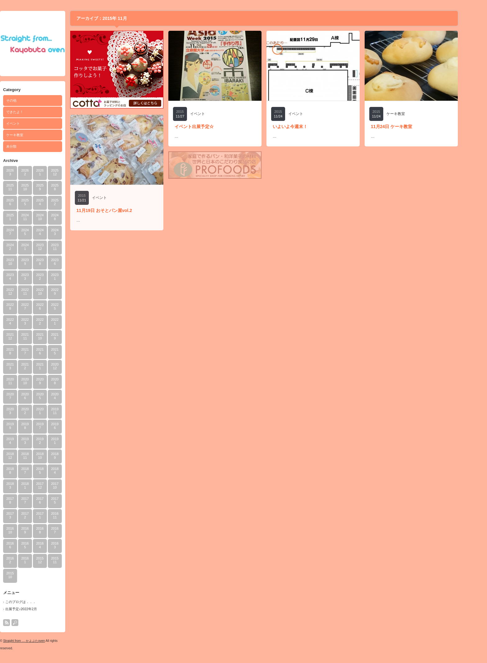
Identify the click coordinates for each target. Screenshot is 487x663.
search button (28, 622)
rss (19, 622)
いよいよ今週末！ (303, 126)
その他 (25, 100)
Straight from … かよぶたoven (37, 640)
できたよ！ (28, 112)
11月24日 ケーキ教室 (405, 126)
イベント (26, 123)
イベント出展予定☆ (207, 126)
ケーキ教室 (28, 135)
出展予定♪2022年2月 (34, 609)
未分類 (25, 146)
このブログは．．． (34, 602)
